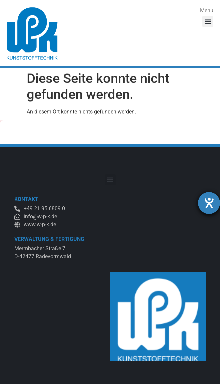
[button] (207, 21)
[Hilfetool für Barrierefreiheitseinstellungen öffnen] (209, 203)
